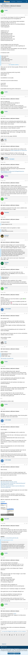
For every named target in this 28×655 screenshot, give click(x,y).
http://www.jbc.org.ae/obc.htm (7, 358)
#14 (26, 366)
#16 (26, 424)
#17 (26, 464)
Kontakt (2, 648)
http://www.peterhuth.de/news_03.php (9, 481)
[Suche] (26, 1)
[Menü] (1, 1)
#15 (26, 409)
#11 (26, 292)
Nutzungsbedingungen (9, 648)
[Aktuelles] (24, 1)
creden (3, 7)
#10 (26, 267)
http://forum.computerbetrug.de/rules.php (9, 537)
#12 (26, 313)
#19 (26, 557)
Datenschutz (16, 648)
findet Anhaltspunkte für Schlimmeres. (19, 150)
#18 (26, 523)
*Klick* (14, 613)
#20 (26, 608)
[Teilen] (25, 15)
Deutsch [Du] (4, 646)
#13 (26, 346)
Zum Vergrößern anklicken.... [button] (14, 64)
